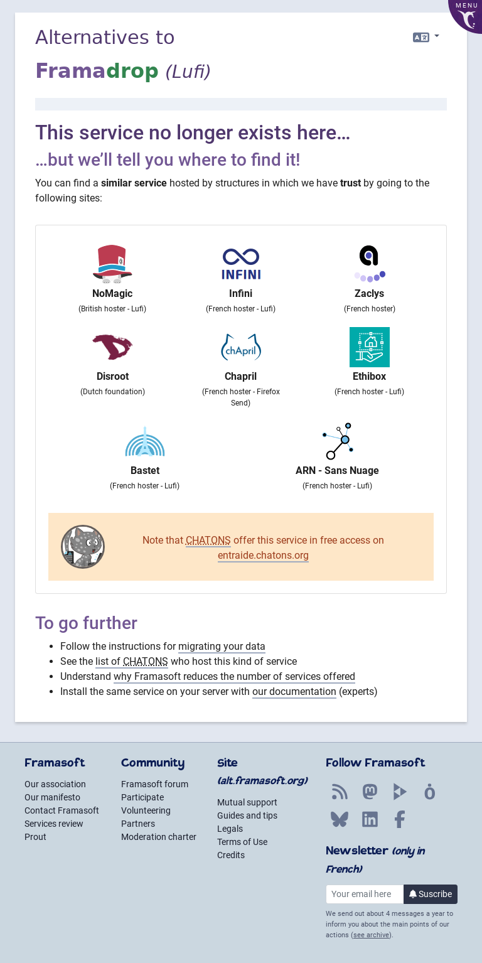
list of (131, 661)
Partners (138, 824)
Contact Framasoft (61, 810)
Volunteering (146, 810)
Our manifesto (52, 797)
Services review (53, 824)
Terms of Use (242, 842)
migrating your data (221, 646)
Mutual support (247, 802)
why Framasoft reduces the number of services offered (234, 676)
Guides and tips (247, 815)
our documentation (294, 691)
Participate (142, 797)
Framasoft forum (154, 784)
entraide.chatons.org (263, 555)
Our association (55, 784)
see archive (371, 935)
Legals (230, 829)
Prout (35, 837)
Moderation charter (158, 837)
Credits (231, 855)
